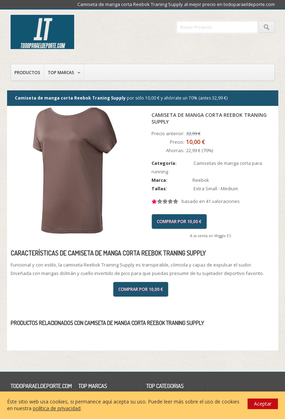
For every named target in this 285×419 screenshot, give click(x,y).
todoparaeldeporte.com (72, 32)
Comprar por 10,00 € (179, 222)
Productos (27, 73)
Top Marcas (61, 73)
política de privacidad (57, 408)
